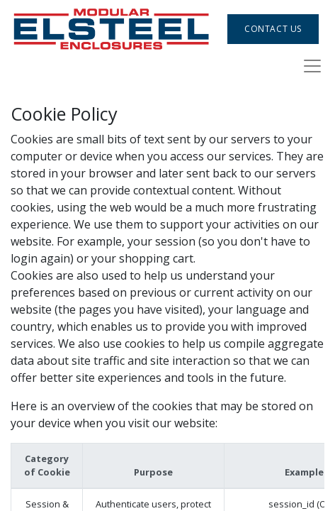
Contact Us (273, 29)
